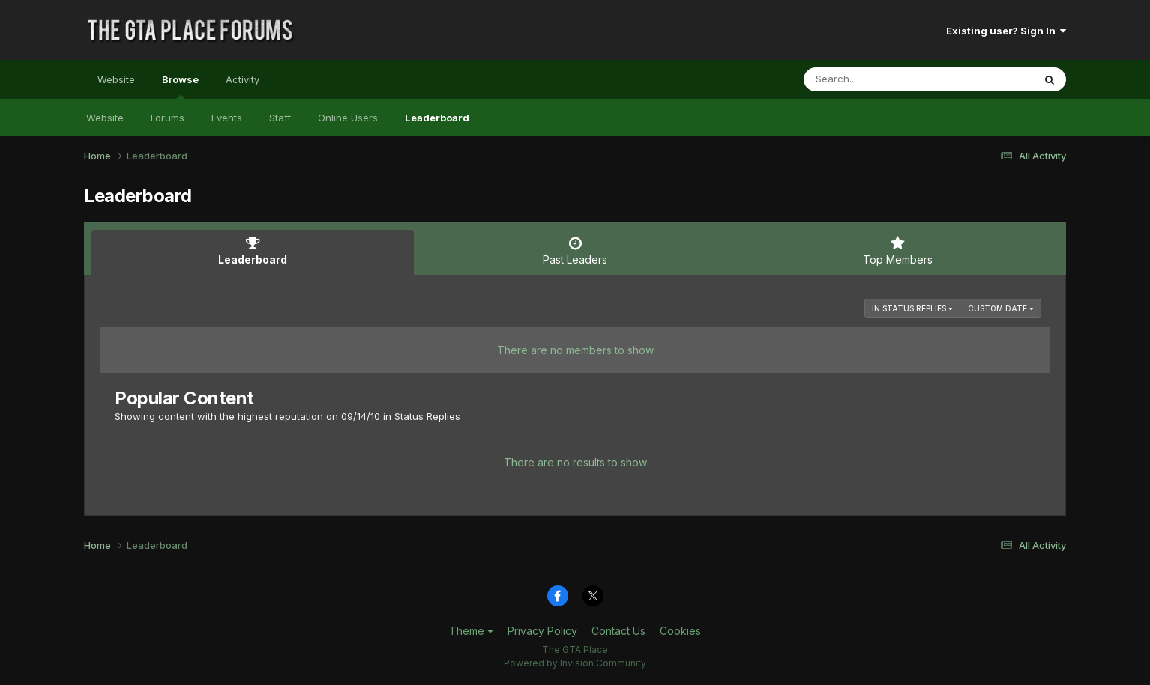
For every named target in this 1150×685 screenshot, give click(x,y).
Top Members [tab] (897, 251)
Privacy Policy (542, 630)
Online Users (348, 118)
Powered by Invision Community (575, 663)
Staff (280, 118)
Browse (180, 86)
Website (116, 79)
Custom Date (1001, 308)
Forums (167, 118)
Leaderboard (437, 118)
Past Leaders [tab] (575, 251)
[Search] (877, 79)
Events (226, 118)
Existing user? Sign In (1006, 31)
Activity (242, 79)
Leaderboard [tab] (253, 251)
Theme (471, 630)
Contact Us (618, 630)
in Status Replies (912, 308)
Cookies (680, 630)
